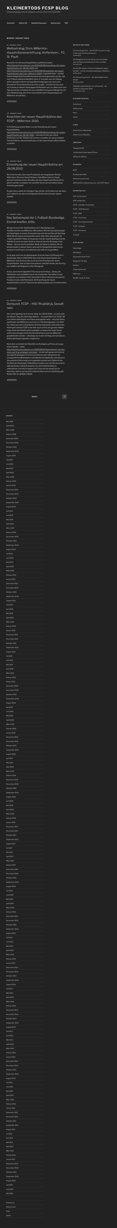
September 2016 (12, 882)
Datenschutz (55, 23)
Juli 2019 (9, 758)
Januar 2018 (10, 822)
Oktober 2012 (11, 1070)
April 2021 (10, 669)
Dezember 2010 (12, 1164)
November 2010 (12, 1168)
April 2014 (10, 997)
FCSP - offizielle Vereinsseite (83, 205)
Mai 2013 (9, 1040)
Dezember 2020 (12, 686)
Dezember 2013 (12, 1010)
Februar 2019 (11, 775)
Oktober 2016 (11, 878)
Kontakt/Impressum (39, 23)
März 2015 (10, 954)
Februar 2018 (11, 818)
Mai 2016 (9, 899)
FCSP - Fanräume (79, 230)
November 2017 (12, 831)
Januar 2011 (10, 1159)
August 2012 (11, 1078)
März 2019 (10, 771)
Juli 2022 (9, 605)
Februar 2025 (11, 481)
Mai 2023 (9, 562)
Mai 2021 (9, 665)
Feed (75, 113)
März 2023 (10, 571)
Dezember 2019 (12, 737)
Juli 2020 (9, 707)
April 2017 (10, 856)
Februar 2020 (11, 728)
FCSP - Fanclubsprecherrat (83, 222)
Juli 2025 (9, 460)
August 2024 (11, 507)
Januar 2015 (10, 963)
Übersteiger (77, 248)
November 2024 (12, 494)
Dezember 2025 (12, 438)
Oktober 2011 (11, 1121)
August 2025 (11, 456)
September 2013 (12, 1023)
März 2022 (10, 622)
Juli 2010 (9, 1185)
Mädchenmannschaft (81, 179)
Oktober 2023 (11, 541)
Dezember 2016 (12, 869)
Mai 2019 (9, 763)
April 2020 (10, 720)
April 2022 (10, 618)
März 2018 (10, 814)
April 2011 (9, 1146)
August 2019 (11, 754)
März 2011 (10, 1151)
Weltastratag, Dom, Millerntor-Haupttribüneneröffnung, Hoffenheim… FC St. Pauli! (36, 52)
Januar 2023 (10, 579)
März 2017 (10, 861)
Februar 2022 (11, 626)
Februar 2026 (11, 434)
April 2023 (10, 566)
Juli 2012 (9, 1082)
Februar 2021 (11, 677)
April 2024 (10, 524)
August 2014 (11, 984)
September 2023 (12, 545)
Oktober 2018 (11, 788)
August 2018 (11, 797)
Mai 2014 (9, 993)
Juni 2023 (9, 558)
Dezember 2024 (12, 490)
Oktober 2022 (11, 592)
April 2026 (10, 426)
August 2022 (11, 601)
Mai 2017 (9, 852)
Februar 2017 (11, 865)
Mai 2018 (9, 805)
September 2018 (12, 792)
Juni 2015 (9, 942)
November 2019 (12, 741)
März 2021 (10, 673)
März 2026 (10, 430)
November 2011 (12, 1117)
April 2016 (10, 903)
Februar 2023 (11, 575)
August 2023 (11, 549)
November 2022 (12, 588)
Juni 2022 (9, 609)
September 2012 (12, 1074)
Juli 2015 (9, 937)
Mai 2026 (9, 421)
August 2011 (10, 1129)
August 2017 (11, 844)
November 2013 (12, 1014)
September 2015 (12, 929)
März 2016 (10, 908)
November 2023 (12, 537)
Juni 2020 (9, 711)
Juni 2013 (9, 1036)
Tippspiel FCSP (78, 148)
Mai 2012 (9, 1091)
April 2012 (10, 1095)
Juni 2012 (9, 1087)
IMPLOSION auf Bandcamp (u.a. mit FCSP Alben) (91, 183)
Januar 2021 (10, 682)
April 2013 (10, 1044)
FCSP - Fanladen (79, 226)
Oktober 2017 (11, 835)
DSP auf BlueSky (79, 201)
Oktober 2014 (11, 976)
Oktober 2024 (11, 498)
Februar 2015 (11, 959)
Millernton (76, 274)
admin (75, 117)
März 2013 (10, 1048)
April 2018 (10, 809)
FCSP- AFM (77, 213)
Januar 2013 (10, 1057)
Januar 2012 (10, 1108)
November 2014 (12, 972)
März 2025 (10, 477)
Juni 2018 (9, 801)
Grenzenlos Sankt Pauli (81, 257)
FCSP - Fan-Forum (79, 218)
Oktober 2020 (11, 694)
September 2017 (12, 839)
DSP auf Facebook (80, 196)
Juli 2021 (9, 656)
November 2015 (12, 920)
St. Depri (76, 235)
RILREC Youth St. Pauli (81, 278)
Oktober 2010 (11, 1172)
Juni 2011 (9, 1138)
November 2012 (12, 1065)
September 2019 (12, 750)
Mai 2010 (9, 1193)
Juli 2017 (9, 848)
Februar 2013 (11, 1053)
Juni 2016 (9, 895)
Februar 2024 (11, 532)
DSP (66, 23)
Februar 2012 (11, 1104)
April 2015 (10, 950)
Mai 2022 (9, 613)
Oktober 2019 (11, 745)
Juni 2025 (9, 464)
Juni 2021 (9, 660)
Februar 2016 (11, 912)
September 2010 (12, 1176)
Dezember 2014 (12, 967)
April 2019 (10, 767)
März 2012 (10, 1100)
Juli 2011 (9, 1134)
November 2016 (12, 873)
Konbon (76, 265)
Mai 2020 (9, 716)
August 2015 (11, 933)
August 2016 (11, 886)
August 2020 (11, 703)
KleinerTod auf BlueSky (81, 135)
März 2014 (10, 1001)
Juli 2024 (9, 511)
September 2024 (12, 502)
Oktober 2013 (11, 1018)
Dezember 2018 (12, 780)
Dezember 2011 (12, 1112)
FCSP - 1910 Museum (81, 209)
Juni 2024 (9, 515)
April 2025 (10, 473)
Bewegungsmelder (80, 174)
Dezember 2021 (12, 635)
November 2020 (12, 690)
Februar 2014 (11, 1006)
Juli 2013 (9, 1031)
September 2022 (12, 596)
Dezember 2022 (12, 583)
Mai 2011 (9, 1142)
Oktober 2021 (11, 643)
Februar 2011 (11, 1155)
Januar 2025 (10, 485)
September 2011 (12, 1125)
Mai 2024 (9, 520)
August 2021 (11, 652)
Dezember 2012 (12, 1061)
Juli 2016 (9, 891)
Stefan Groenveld (79, 269)
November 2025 (12, 443)
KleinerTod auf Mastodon (82, 130)
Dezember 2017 (12, 827)
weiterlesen (12, 101)
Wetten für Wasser (80, 157)
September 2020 (12, 699)
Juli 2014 (9, 989)
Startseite (11, 23)
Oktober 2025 (11, 447)
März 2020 (10, 724)
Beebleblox (77, 252)
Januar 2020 (11, 733)
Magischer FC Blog (80, 261)
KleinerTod (23, 23)
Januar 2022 (10, 630)
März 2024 (10, 528)
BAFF (75, 170)
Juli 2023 (9, 554)
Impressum (77, 104)
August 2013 (11, 1027)
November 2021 (12, 639)
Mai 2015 (9, 946)
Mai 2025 (9, 468)
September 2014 (12, 980)
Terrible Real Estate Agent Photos (85, 152)
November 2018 (12, 784)
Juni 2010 (9, 1189)
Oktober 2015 (11, 925)
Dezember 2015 (12, 916)
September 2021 (12, 647)
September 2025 (12, 451)
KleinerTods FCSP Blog (37, 7)
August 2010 (11, 1181)
